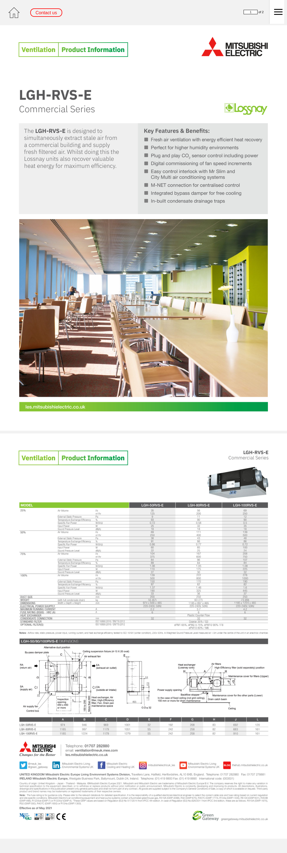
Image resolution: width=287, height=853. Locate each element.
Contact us (46, 12)
